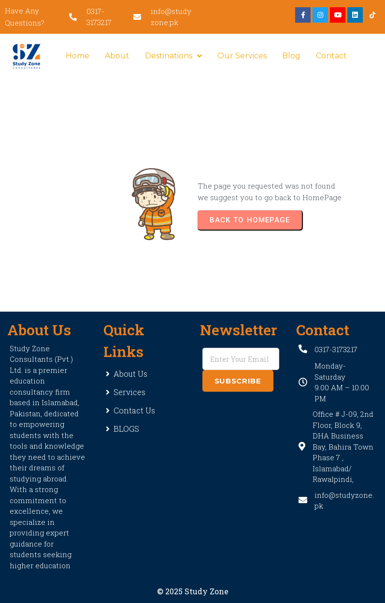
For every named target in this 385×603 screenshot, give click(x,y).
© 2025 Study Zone (192, 591)
